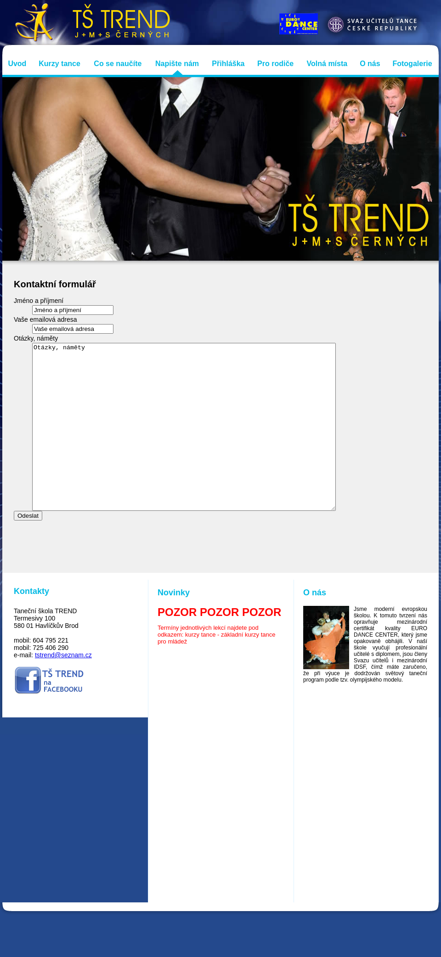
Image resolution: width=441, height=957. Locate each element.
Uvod (17, 63)
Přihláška (228, 63)
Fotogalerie (412, 63)
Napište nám (177, 63)
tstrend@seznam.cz (63, 688)
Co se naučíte (117, 63)
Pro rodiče (275, 63)
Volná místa (327, 63)
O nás (370, 63)
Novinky (174, 625)
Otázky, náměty (36, 338)
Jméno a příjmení (38, 300)
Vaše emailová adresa (45, 319)
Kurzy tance (59, 63)
